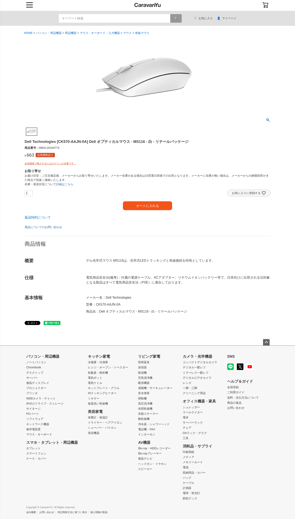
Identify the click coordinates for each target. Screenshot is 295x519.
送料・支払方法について (243, 397)
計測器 (187, 488)
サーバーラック (193, 422)
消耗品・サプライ (197, 446)
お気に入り (203, 18)
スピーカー (145, 469)
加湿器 (142, 367)
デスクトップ (34, 372)
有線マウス (142, 33)
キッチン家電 (99, 356)
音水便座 (144, 393)
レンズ (187, 382)
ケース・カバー (36, 458)
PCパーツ (32, 413)
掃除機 (142, 398)
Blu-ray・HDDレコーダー (154, 448)
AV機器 (144, 443)
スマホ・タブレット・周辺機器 (52, 443)
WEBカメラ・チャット (41, 398)
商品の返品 (234, 402)
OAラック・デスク (195, 433)
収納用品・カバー (194, 472)
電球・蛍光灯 (191, 493)
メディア (188, 457)
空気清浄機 (145, 377)
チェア (187, 427)
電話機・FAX (146, 429)
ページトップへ (266, 342)
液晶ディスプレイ (37, 382)
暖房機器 (144, 382)
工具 (185, 438)
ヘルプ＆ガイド (240, 381)
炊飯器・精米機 (98, 372)
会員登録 (233, 387)
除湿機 (142, 372)
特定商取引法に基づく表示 (72, 512)
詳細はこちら (64, 184)
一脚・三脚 (190, 388)
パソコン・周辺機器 (49, 33)
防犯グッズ (190, 498)
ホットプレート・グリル (103, 388)
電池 (185, 467)
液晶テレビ (145, 458)
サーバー (32, 377)
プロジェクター (36, 388)
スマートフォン (36, 453)
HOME (28, 33)
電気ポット (95, 377)
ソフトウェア (34, 418)
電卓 (185, 417)
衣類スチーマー (148, 413)
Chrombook (33, 367)
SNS (231, 356)
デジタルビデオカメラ (197, 377)
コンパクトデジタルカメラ (200, 362)
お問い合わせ (235, 407)
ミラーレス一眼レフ (196, 372)
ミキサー (93, 398)
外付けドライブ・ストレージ (45, 403)
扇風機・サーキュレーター (155, 388)
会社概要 (31, 512)
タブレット (33, 448)
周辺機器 (70, 33)
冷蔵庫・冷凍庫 (98, 362)
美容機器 (93, 433)
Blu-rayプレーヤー (149, 453)
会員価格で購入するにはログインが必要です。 (50, 163)
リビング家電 (149, 356)
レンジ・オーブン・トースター (108, 367)
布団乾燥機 (145, 408)
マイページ (226, 18)
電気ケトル (95, 382)
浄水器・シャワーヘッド (154, 424)
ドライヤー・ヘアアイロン (105, 422)
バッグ (187, 477)
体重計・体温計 (98, 417)
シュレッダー (191, 407)
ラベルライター (193, 412)
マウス (127, 33)
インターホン (146, 434)
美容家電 (95, 412)
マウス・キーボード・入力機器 (100, 33)
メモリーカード (193, 462)
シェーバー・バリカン (102, 427)
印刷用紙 (188, 452)
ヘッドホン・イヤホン (152, 463)
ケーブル (188, 482)
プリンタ (32, 393)
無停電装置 (33, 429)
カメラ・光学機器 (197, 356)
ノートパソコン (36, 362)
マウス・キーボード (39, 434)
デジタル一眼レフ (194, 367)
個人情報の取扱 (99, 512)
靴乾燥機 (144, 418)
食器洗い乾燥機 (98, 403)
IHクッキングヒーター (102, 393)
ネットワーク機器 (37, 424)
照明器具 (144, 362)
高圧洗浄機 (145, 403)
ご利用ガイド (235, 392)
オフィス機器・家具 (199, 401)
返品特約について (38, 217)
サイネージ (33, 408)
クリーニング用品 (194, 393)
